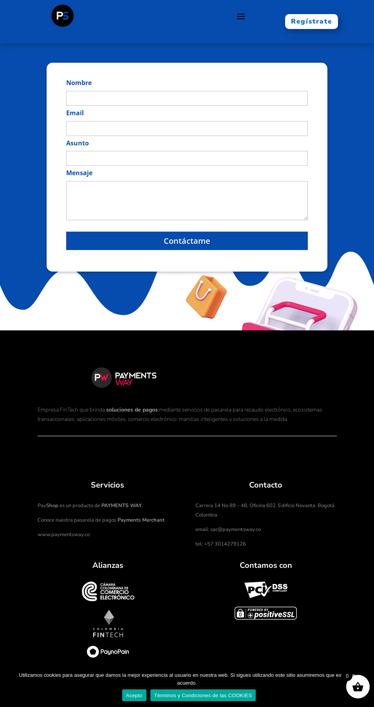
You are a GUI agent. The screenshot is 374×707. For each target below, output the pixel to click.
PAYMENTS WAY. (122, 505)
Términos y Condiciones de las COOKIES (203, 695)
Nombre (79, 82)
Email (75, 113)
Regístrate (311, 21)
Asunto (77, 143)
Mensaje (79, 173)
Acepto (134, 695)
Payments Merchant (140, 520)
